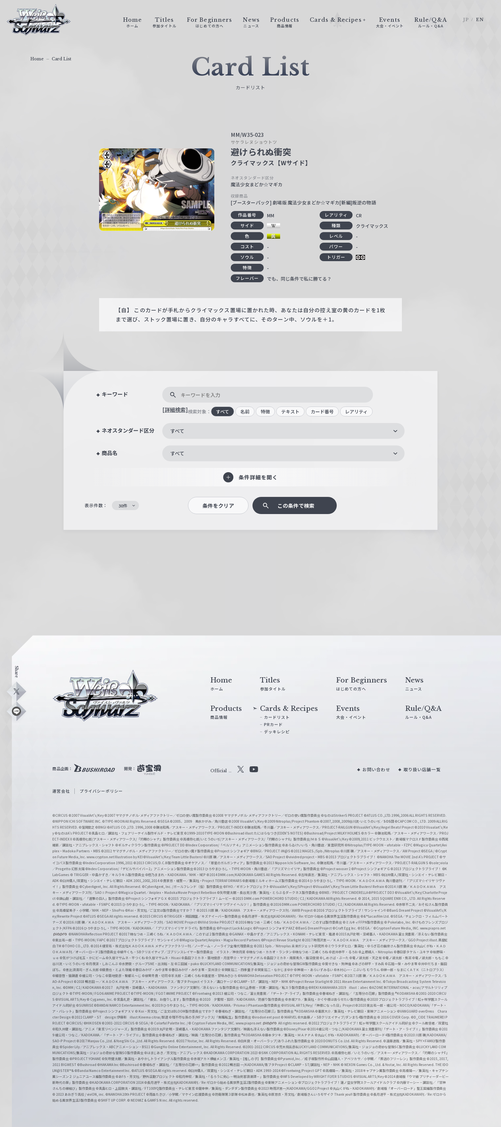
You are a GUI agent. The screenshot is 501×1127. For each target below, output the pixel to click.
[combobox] (283, 431)
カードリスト (277, 717)
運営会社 (60, 791)
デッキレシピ (277, 731)
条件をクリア (218, 505)
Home (37, 58)
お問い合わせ (376, 769)
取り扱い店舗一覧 (422, 769)
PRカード (273, 724)
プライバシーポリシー (101, 791)
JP (466, 19)
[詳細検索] (175, 409)
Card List (61, 58)
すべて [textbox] (177, 430)
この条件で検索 (295, 505)
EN (480, 19)
